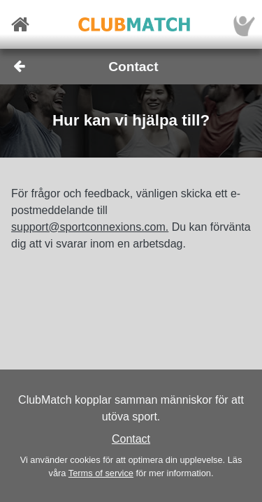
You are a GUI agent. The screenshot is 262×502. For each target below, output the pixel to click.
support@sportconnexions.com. (89, 227)
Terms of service (100, 473)
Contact (131, 439)
